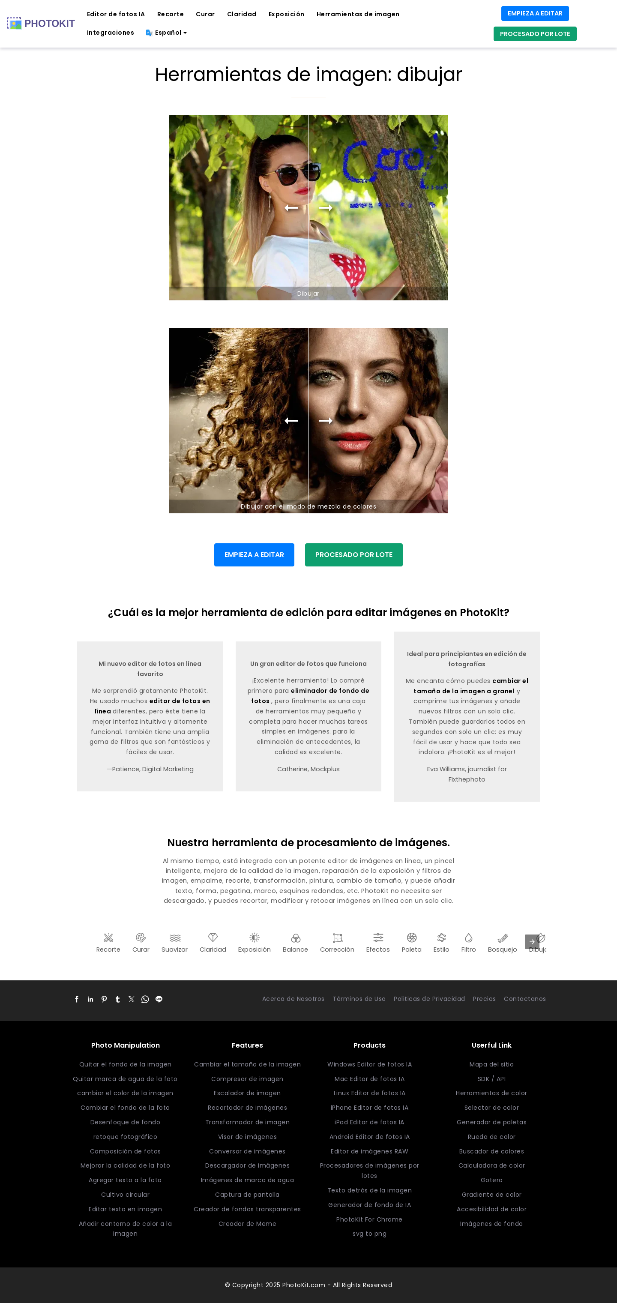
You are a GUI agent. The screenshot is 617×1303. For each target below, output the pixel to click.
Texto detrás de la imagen (369, 1190)
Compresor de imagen (247, 1079)
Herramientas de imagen (358, 14)
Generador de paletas (492, 1122)
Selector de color (491, 1107)
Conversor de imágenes (247, 1151)
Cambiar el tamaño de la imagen (247, 1064)
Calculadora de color (491, 1165)
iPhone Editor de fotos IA (370, 1107)
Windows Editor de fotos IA (369, 1064)
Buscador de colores (491, 1151)
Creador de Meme (248, 1223)
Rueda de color (492, 1136)
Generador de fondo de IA (369, 1205)
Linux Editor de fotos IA (370, 1093)
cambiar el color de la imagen (125, 1093)
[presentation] (532, 942)
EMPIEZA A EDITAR (535, 13)
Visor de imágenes (247, 1136)
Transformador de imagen (247, 1122)
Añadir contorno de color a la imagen (125, 1228)
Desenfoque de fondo (125, 1122)
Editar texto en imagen (125, 1209)
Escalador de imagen (247, 1093)
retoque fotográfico (125, 1136)
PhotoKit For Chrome (369, 1219)
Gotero (492, 1180)
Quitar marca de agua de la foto (125, 1079)
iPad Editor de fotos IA (369, 1122)
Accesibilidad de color (492, 1209)
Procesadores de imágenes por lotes (369, 1170)
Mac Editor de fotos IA (369, 1079)
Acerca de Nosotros (293, 998)
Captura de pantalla (247, 1194)
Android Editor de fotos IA (369, 1136)
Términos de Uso (359, 998)
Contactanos (525, 998)
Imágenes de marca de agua (247, 1180)
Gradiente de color (492, 1194)
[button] (77, 999)
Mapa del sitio (492, 1064)
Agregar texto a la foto (125, 1180)
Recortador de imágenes (247, 1107)
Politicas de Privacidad (429, 998)
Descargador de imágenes (247, 1165)
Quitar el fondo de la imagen (125, 1064)
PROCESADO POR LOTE (535, 34)
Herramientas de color (491, 1093)
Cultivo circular (125, 1194)
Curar (205, 14)
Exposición (287, 14)
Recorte (170, 14)
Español (164, 32)
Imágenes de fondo (491, 1223)
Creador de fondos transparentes (247, 1209)
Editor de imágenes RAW (369, 1151)
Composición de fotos (125, 1151)
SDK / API (492, 1079)
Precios (484, 998)
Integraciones (111, 32)
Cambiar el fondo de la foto (125, 1107)
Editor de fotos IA (116, 14)
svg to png (369, 1233)
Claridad (242, 14)
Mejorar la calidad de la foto (126, 1165)
